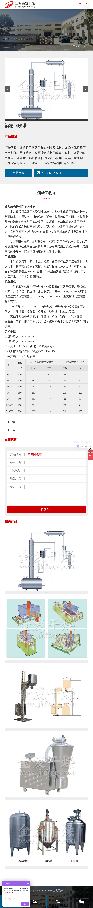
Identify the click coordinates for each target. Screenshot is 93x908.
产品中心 (70, 46)
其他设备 (83, 46)
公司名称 (15, 462)
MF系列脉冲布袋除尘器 (30, 422)
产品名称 (15, 454)
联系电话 (15, 478)
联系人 (16, 470)
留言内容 (15, 486)
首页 (60, 46)
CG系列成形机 (25, 430)
